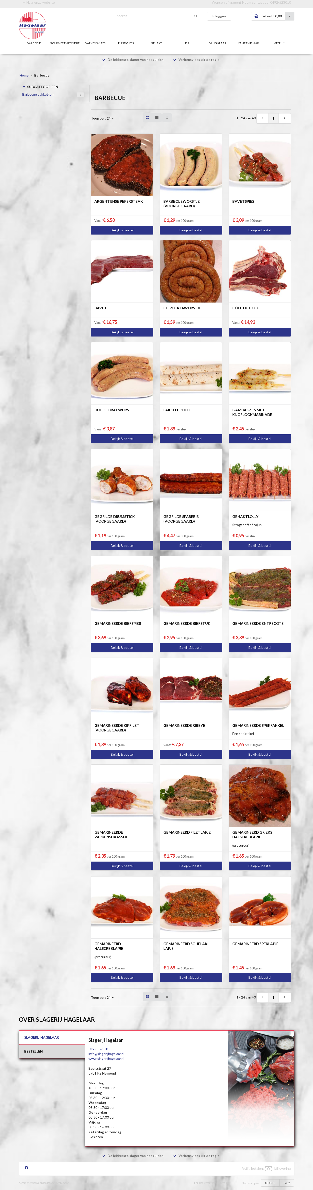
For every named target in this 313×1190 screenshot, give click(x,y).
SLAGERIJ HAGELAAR (41, 1037)
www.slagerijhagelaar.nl (106, 1058)
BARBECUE (34, 43)
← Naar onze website (38, 2)
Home (24, 75)
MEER (279, 43)
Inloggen (219, 16)
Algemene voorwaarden (33, 1182)
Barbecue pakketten (38, 94)
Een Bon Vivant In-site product (211, 1182)
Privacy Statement (58, 1182)
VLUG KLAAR (217, 43)
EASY (287, 1182)
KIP (187, 43)
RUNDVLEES (126, 43)
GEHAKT (156, 43)
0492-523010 (280, 2)
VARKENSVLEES (95, 43)
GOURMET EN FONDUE (64, 43)
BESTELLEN (33, 1051)
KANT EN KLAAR (248, 43)
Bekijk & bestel (122, 230)
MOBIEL (270, 1182)
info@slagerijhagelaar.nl (106, 1054)
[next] (285, 118)
